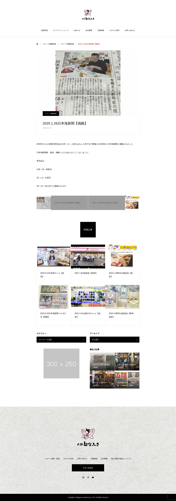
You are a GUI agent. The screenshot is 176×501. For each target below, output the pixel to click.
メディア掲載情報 (51, 113)
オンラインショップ (60, 30)
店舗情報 (100, 30)
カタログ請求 (114, 30)
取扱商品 (44, 30)
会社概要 (88, 30)
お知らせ (77, 30)
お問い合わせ (130, 30)
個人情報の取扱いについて (121, 459)
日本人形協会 (88, 468)
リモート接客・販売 (52, 459)
